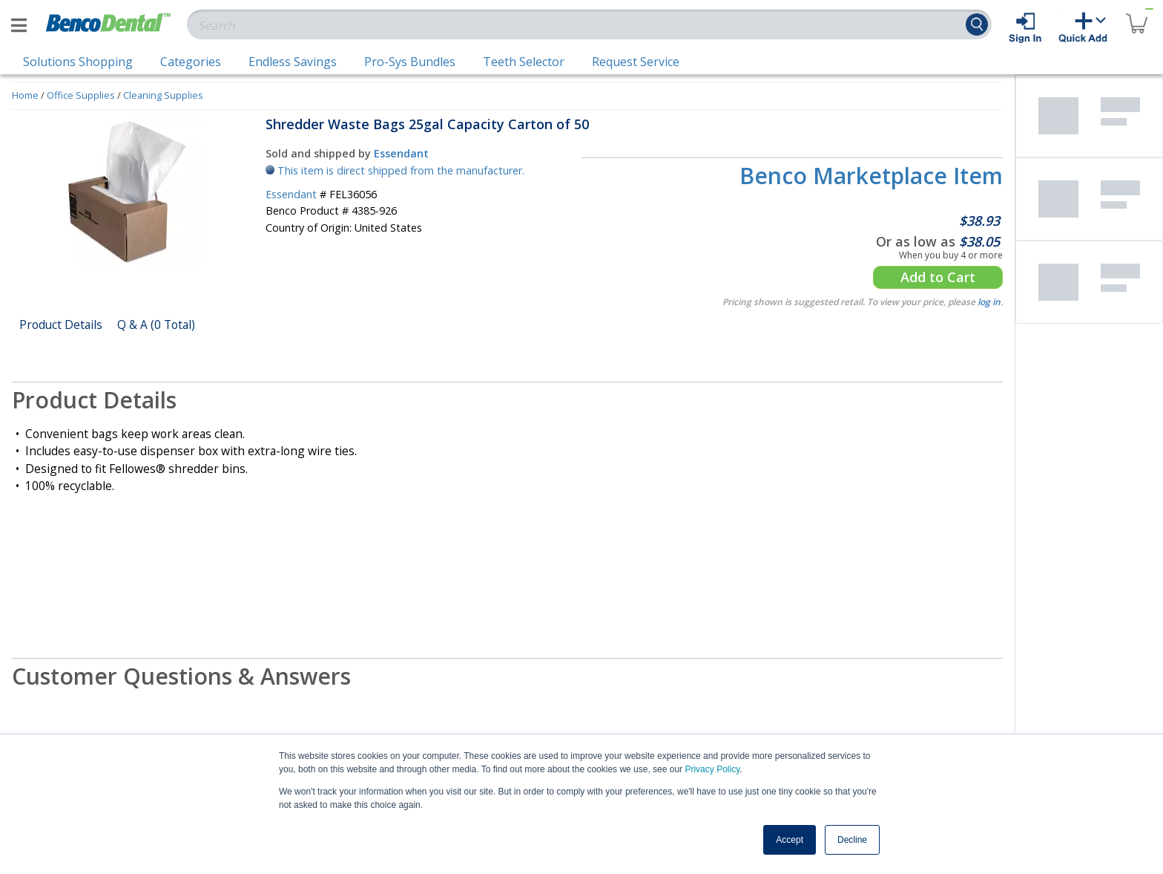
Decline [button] (852, 840)
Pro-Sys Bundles (409, 61)
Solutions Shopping (78, 61)
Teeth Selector (523, 61)
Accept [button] (789, 840)
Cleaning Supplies (163, 95)
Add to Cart (937, 277)
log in (989, 302)
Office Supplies (81, 95)
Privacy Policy (712, 769)
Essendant (401, 153)
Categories (190, 61)
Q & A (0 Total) (156, 324)
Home (25, 95)
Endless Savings (292, 61)
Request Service (635, 61)
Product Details (60, 324)
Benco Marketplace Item (871, 175)
